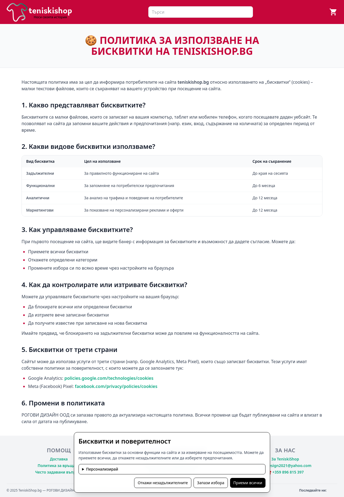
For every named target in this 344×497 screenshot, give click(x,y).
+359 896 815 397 (288, 472)
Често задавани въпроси (59, 472)
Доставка (59, 459)
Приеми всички (247, 482)
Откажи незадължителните (163, 482)
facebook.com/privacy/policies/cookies (116, 386)
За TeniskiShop (285, 459)
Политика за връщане (59, 465)
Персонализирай (102, 469)
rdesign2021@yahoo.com (288, 465)
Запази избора (210, 482)
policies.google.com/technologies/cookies (108, 378)
